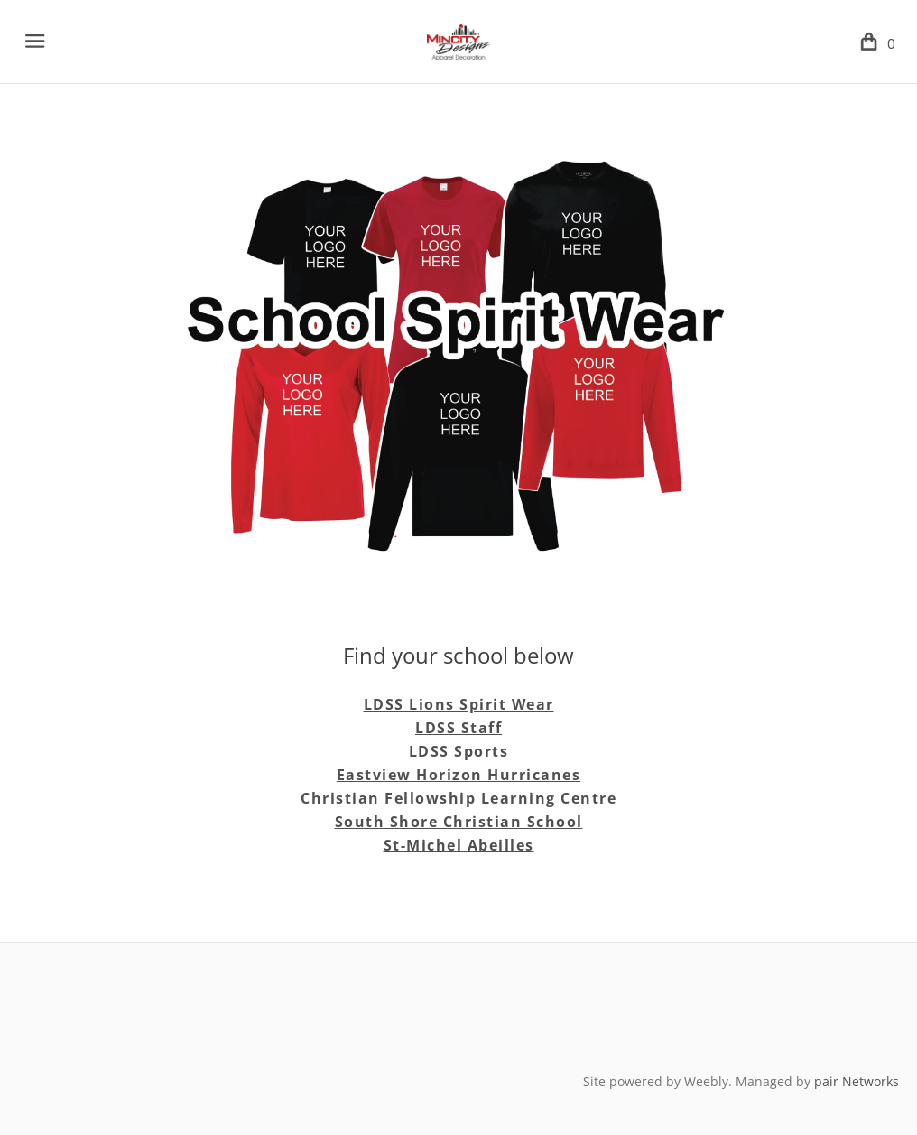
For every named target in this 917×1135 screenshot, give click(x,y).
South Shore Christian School (459, 822)
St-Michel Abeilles (459, 845)
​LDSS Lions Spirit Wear (459, 704)
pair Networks (856, 1081)
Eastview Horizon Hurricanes (459, 775)
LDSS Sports (459, 751)
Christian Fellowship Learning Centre (458, 798)
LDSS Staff (458, 728)
